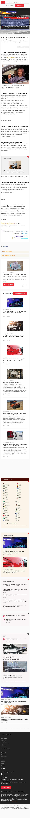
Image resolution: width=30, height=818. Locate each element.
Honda (20, 490)
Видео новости (4, 42)
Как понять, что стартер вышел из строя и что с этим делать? (16, 620)
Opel (18, 518)
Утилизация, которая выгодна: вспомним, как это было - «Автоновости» (16, 639)
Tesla (18, 515)
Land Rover (7, 518)
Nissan (6, 517)
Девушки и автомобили (10, 41)
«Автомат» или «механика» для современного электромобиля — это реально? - (15, 444)
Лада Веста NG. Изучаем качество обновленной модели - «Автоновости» (13, 383)
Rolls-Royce (19, 508)
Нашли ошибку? (22, 46)
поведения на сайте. (24, 238)
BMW (6, 490)
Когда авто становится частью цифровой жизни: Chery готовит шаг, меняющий (13, 359)
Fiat (19, 487)
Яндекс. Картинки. (25, 233)
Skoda (18, 510)
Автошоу (2, 759)
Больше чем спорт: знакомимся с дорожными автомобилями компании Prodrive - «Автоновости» (16, 27)
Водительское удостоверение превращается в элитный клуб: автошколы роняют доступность (14, 585)
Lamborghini (7, 505)
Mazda (6, 510)
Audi (6, 487)
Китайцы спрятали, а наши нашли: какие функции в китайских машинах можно (13, 335)
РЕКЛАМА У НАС (4, 738)
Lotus (6, 507)
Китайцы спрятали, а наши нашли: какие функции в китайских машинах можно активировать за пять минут (14, 600)
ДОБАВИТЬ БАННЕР (11, 17)
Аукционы (3, 765)
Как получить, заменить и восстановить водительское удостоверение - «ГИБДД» (15, 274)
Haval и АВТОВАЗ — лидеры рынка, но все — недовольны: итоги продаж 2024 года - (13, 658)
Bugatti (6, 492)
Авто (4, 246)
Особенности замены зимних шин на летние (15, 615)
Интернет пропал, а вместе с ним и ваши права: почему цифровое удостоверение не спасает (15, 590)
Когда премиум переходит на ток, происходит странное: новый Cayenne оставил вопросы (15, 595)
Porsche (18, 505)
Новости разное (16, 40)
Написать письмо (6, 787)
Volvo (18, 520)
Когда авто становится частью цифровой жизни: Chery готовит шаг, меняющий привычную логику (14, 606)
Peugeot (18, 503)
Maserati (6, 508)
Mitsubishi (7, 515)
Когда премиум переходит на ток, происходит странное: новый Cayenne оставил (15, 311)
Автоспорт (3, 761)
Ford (20, 489)
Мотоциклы (3, 745)
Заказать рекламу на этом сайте (19, 17)
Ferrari (20, 485)
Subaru (18, 513)
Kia (19, 499)
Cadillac (6, 494)
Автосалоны (3, 754)
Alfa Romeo (7, 483)
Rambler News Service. (24, 231)
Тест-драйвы (18, 41)
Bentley (6, 489)
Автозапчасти (4, 756)
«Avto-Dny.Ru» (14, 801)
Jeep (19, 495)
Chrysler (6, 495)
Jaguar (20, 497)
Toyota (18, 517)
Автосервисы (3, 758)
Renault (18, 507)
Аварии (2, 763)
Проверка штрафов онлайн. (10, 523)
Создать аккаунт (9, 5)
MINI (6, 513)
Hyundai (20, 492)
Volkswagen (7, 520)
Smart (18, 512)
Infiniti (20, 494)
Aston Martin (7, 485)
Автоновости (24, 41)
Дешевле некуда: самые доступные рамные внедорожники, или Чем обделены (14, 414)
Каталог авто (3, 742)
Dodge (20, 483)
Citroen (6, 499)
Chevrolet (6, 497)
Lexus (6, 503)
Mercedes (6, 512)
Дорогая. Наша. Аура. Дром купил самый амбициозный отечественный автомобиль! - (13, 676)
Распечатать (11, 42)
